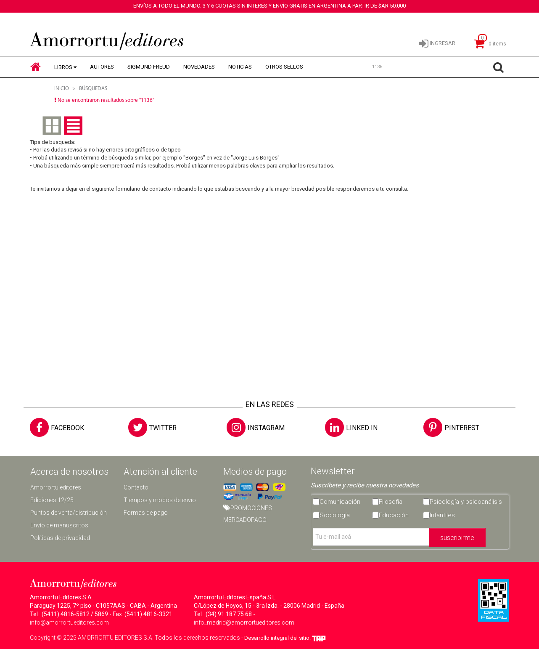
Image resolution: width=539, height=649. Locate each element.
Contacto (136, 487)
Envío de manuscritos (59, 525)
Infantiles (442, 515)
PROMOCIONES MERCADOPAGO (247, 514)
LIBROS (63, 67)
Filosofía (390, 501)
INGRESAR (437, 43)
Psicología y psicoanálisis (466, 501)
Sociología (335, 515)
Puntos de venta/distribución (68, 512)
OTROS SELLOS (284, 67)
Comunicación (340, 501)
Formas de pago (146, 512)
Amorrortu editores (55, 487)
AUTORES (102, 67)
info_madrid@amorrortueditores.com (244, 622)
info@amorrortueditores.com (69, 622)
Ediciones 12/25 (52, 500)
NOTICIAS (240, 67)
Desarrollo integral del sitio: (285, 638)
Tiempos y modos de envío (160, 500)
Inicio (61, 88)
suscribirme (457, 538)
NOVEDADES (199, 67)
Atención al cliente (160, 471)
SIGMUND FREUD (148, 67)
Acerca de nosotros (69, 471)
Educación (394, 515)
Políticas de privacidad (60, 538)
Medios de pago (255, 471)
